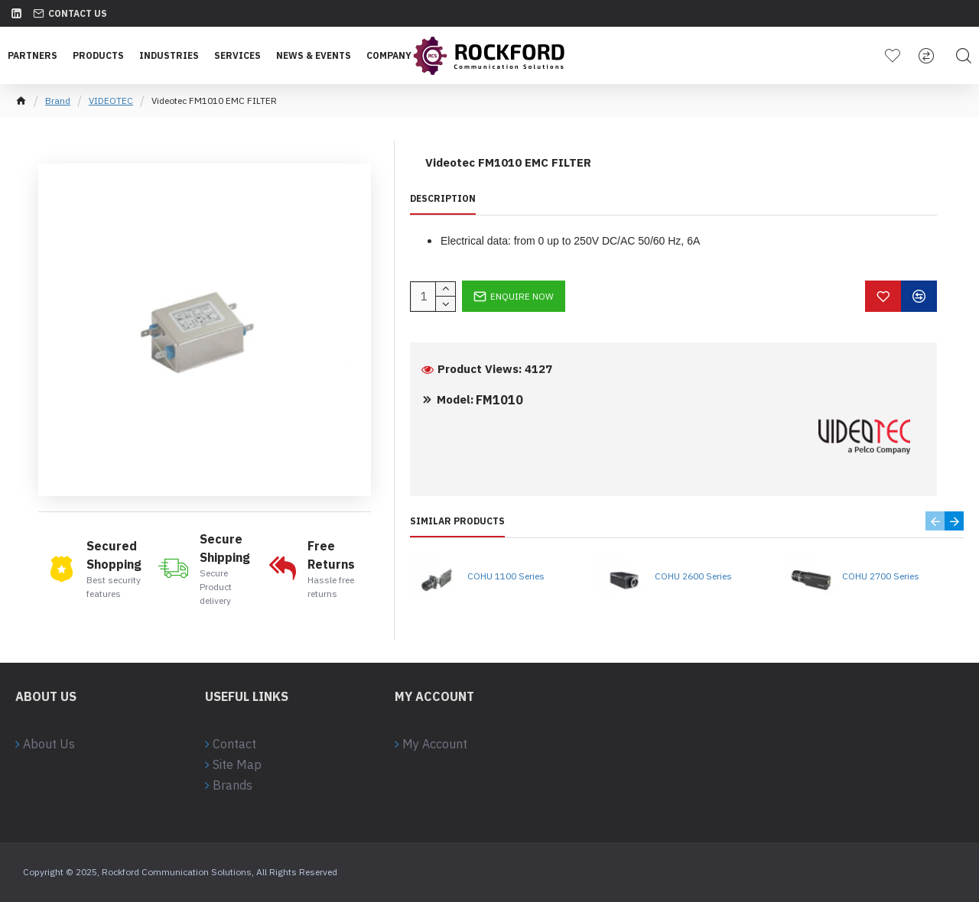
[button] (935, 520)
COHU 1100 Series (506, 576)
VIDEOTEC (111, 100)
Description (443, 198)
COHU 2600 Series (693, 576)
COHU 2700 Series (880, 576)
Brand (57, 100)
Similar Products (457, 521)
